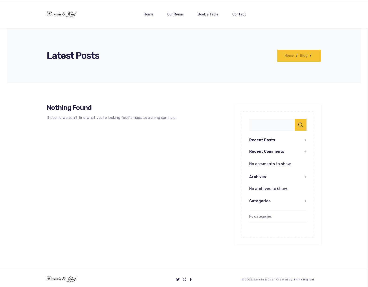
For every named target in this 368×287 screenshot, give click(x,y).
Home (148, 14)
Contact (239, 14)
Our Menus (175, 14)
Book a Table (208, 14)
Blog (303, 56)
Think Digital (303, 279)
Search (301, 125)
